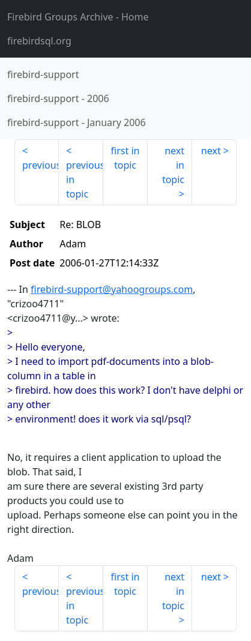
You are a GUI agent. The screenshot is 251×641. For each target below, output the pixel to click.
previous (40, 165)
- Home (78, 16)
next (211, 150)
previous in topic (84, 179)
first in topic (125, 158)
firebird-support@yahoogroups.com (112, 289)
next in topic (173, 165)
